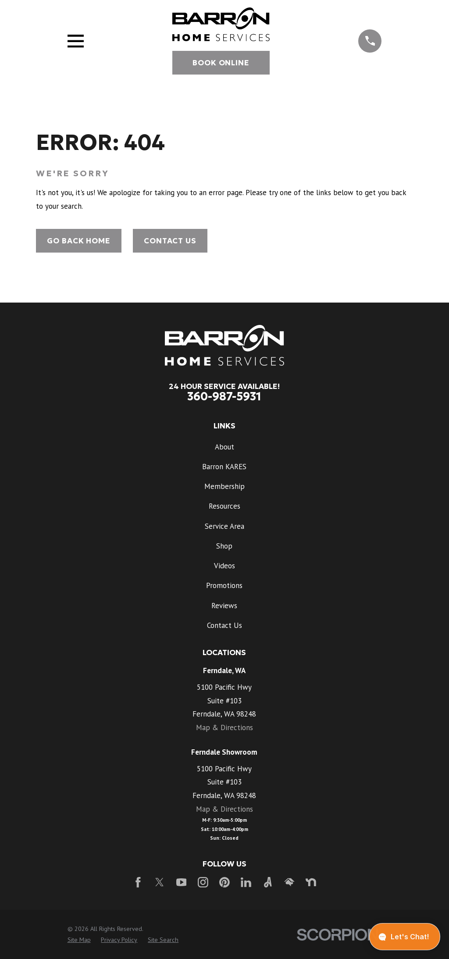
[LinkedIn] (246, 882)
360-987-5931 (224, 396)
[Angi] (268, 882)
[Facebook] (138, 882)
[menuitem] (79, 940)
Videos (224, 565)
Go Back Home (78, 241)
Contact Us (170, 241)
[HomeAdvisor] (289, 882)
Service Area (224, 526)
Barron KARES (224, 466)
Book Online (220, 63)
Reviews (224, 605)
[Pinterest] (224, 882)
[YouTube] (181, 882)
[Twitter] (159, 882)
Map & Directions (224, 727)
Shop (224, 546)
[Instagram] (203, 882)
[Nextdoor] (311, 882)
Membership (224, 486)
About (224, 447)
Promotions (224, 585)
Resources (224, 506)
